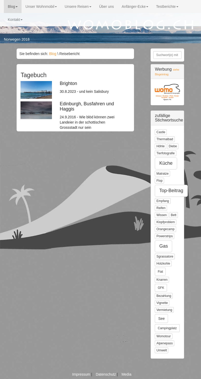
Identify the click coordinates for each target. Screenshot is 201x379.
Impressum (81, 374)
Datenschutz (106, 374)
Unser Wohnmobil (41, 6)
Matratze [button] (162, 173)
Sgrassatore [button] (164, 256)
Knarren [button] (162, 280)
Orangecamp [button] (165, 229)
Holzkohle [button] (163, 263)
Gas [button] (163, 246)
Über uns (106, 6)
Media (126, 374)
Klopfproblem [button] (165, 222)
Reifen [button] (160, 208)
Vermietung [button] (164, 310)
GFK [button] (161, 288)
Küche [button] (165, 163)
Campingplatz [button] (167, 328)
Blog (13, 6)
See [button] (161, 318)
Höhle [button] (160, 146)
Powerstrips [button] (164, 236)
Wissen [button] (161, 215)
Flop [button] (159, 180)
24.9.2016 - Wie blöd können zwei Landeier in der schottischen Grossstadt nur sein (90, 115)
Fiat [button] (160, 271)
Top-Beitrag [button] (171, 190)
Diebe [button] (173, 146)
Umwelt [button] (161, 350)
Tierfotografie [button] (165, 153)
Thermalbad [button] (164, 139)
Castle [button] (160, 132)
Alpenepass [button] (164, 343)
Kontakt (15, 19)
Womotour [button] (163, 336)
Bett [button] (173, 215)
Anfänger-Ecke (135, 6)
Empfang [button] (162, 201)
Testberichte (167, 6)
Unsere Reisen (78, 6)
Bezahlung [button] (163, 296)
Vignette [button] (162, 303)
